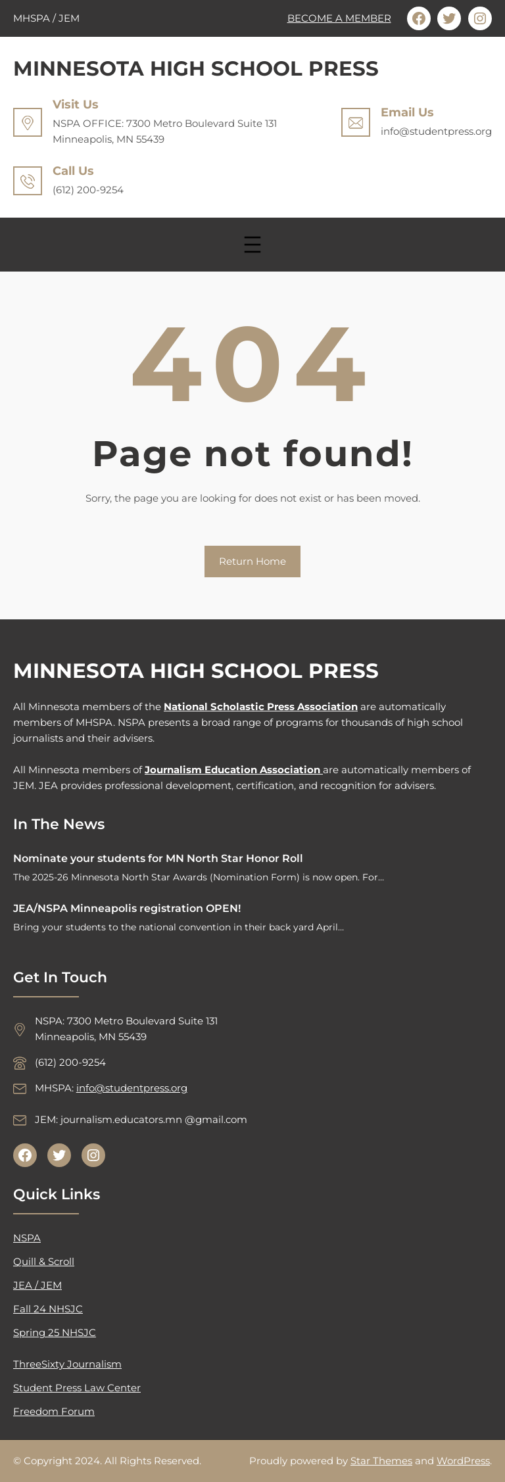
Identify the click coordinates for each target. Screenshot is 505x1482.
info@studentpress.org (131, 1088)
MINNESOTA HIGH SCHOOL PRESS (196, 68)
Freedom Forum (54, 1411)
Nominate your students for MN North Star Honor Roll (158, 858)
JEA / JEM (37, 1285)
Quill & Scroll (43, 1261)
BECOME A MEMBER (339, 18)
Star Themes (381, 1460)
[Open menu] (252, 244)
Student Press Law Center (77, 1387)
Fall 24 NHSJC (48, 1309)
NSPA (27, 1237)
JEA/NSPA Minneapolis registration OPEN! (127, 908)
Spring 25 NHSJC (54, 1332)
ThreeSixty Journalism (67, 1364)
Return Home (252, 561)
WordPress (463, 1460)
